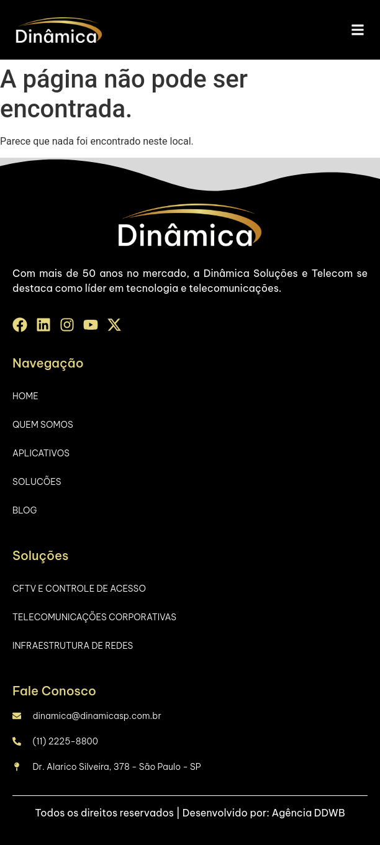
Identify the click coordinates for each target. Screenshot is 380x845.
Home (25, 396)
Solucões (36, 481)
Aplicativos (41, 453)
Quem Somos (42, 424)
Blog (24, 510)
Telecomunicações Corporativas (94, 617)
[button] (357, 30)
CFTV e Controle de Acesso (79, 588)
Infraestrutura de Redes (72, 645)
